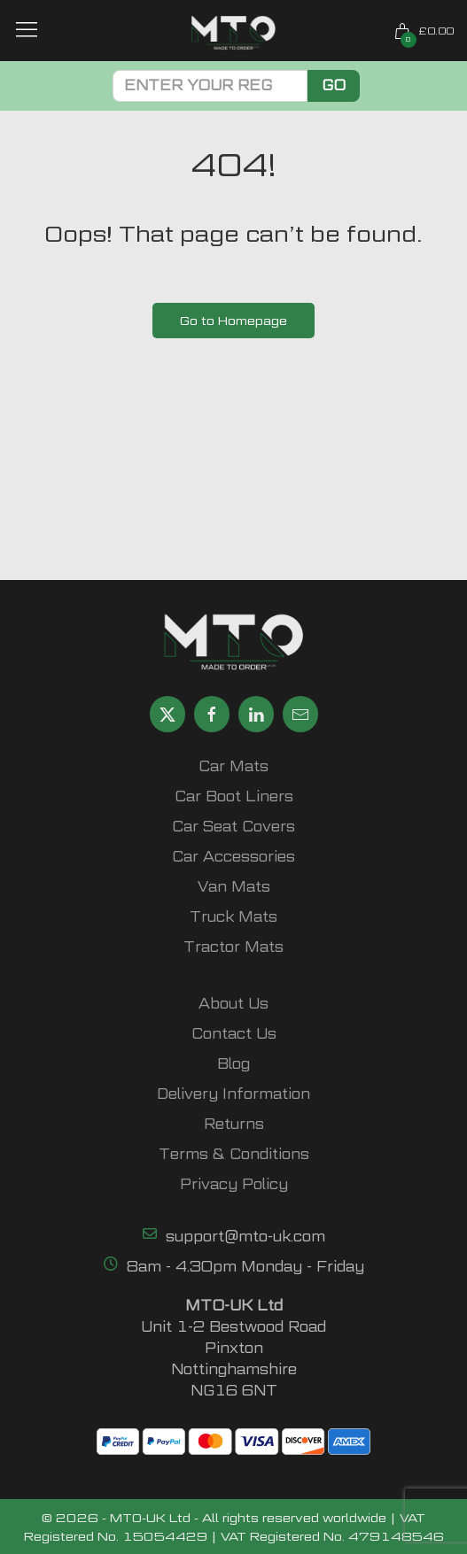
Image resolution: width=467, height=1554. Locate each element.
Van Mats (234, 886)
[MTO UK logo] (233, 32)
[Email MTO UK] (300, 714)
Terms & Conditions (234, 1154)
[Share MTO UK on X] (167, 714)
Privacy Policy (234, 1184)
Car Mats (233, 766)
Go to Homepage (233, 320)
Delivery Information (233, 1094)
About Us (233, 1003)
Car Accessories (233, 856)
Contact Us (233, 1033)
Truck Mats (233, 916)
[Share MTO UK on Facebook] (212, 714)
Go (334, 85)
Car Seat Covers (233, 826)
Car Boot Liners (234, 796)
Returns (234, 1124)
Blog (233, 1063)
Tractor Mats (233, 947)
